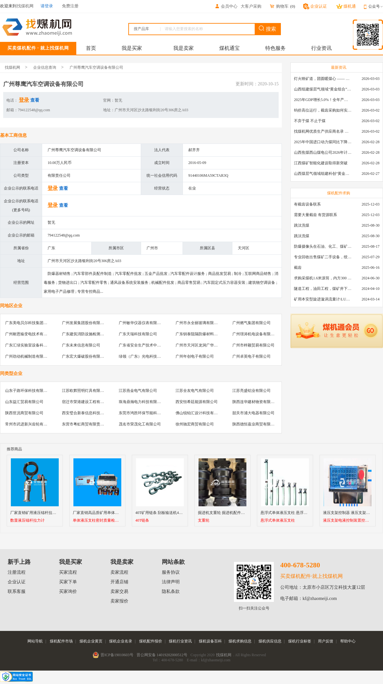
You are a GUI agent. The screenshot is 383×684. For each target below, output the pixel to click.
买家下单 (68, 581)
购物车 (279, 6)
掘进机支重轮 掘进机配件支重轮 (225, 512)
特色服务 (275, 48)
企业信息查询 (44, 67)
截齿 (298, 267)
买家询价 (68, 591)
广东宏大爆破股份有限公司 (85, 356)
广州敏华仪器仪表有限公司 (142, 323)
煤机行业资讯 (180, 641)
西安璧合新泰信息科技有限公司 (89, 413)
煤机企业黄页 (90, 641)
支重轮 (203, 520)
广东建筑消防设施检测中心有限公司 (92, 334)
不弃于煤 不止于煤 (310, 121)
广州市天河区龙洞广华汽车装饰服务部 (208, 345)
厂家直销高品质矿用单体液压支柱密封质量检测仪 (115, 512)
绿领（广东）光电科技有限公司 (145, 356)
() (292, 6)
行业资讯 (321, 48)
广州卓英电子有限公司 (251, 356)
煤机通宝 (229, 48)
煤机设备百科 (210, 641)
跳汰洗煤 (301, 225)
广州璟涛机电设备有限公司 (255, 334)
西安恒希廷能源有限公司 (197, 402)
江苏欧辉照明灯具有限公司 (85, 390)
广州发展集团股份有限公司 (85, 323)
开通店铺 (119, 581)
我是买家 (132, 48)
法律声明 (171, 581)
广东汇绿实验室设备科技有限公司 (34, 345)
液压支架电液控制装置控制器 (347, 520)
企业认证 (17, 581)
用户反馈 (325, 641)
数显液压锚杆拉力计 (27, 520)
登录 (24, 100)
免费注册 (70, 6)
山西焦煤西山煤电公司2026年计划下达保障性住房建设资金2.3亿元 (322, 152)
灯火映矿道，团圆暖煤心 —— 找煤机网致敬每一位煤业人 (322, 78)
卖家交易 (119, 591)
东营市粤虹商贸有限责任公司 (87, 424)
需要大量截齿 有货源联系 (315, 215)
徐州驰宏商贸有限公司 (195, 424)
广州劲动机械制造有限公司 (28, 356)
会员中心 (225, 6)
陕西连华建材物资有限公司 (255, 402)
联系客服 (17, 591)
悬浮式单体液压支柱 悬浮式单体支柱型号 (295, 512)
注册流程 (17, 572)
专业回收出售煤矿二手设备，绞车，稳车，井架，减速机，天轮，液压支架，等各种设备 (322, 257)
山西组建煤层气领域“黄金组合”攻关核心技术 (322, 89)
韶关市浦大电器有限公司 (253, 413)
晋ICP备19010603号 (117, 655)
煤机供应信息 (270, 641)
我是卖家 (183, 48)
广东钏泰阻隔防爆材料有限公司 (202, 334)
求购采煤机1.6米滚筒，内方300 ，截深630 (322, 278)
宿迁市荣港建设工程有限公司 (87, 402)
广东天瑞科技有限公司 (138, 334)
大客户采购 (251, 6)
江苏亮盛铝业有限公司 (251, 390)
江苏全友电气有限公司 (195, 390)
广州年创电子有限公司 (195, 356)
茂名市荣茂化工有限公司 (140, 424)
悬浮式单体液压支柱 (277, 520)
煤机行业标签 (299, 641)
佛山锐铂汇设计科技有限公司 (200, 413)
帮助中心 (348, 641)
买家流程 (68, 572)
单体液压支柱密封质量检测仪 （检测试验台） (97, 520)
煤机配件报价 (150, 641)
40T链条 (142, 520)
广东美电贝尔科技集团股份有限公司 (35, 323)
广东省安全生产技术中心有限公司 (147, 345)
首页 (91, 48)
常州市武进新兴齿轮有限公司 (30, 424)
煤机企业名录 (120, 641)
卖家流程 (119, 572)
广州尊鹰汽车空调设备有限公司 (96, 67)
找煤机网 (12, 67)
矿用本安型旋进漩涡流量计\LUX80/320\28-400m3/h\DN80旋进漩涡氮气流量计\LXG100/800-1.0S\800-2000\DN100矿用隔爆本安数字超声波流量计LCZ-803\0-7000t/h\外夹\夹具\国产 (322, 299)
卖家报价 (119, 601)
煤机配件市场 (61, 641)
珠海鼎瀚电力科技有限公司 (142, 402)
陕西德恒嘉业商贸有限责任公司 (259, 424)
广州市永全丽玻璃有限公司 (199, 323)
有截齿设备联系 (307, 204)
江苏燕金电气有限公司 (138, 390)
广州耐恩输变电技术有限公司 (30, 334)
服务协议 (171, 572)
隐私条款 (171, 591)
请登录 (47, 6)
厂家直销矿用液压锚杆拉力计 (35, 512)
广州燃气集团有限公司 (251, 323)
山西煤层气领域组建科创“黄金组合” (322, 173)
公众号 (375, 6)
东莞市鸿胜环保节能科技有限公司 (147, 413)
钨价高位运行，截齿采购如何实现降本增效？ (322, 110)
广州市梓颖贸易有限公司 (253, 345)
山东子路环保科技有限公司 (28, 390)
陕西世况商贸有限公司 (24, 413)
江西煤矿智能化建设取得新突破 (321, 163)
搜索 (267, 29)
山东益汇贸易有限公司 (24, 402)
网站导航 (35, 641)
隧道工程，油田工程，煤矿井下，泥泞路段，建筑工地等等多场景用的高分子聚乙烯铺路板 (322, 288)
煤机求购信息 (240, 641)
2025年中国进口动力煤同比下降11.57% (322, 142)
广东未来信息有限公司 (81, 345)
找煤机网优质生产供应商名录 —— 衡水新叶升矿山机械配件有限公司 (322, 131)
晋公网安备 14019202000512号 (162, 655)
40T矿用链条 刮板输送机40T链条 (163, 512)
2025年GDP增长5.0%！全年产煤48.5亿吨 (322, 99)
